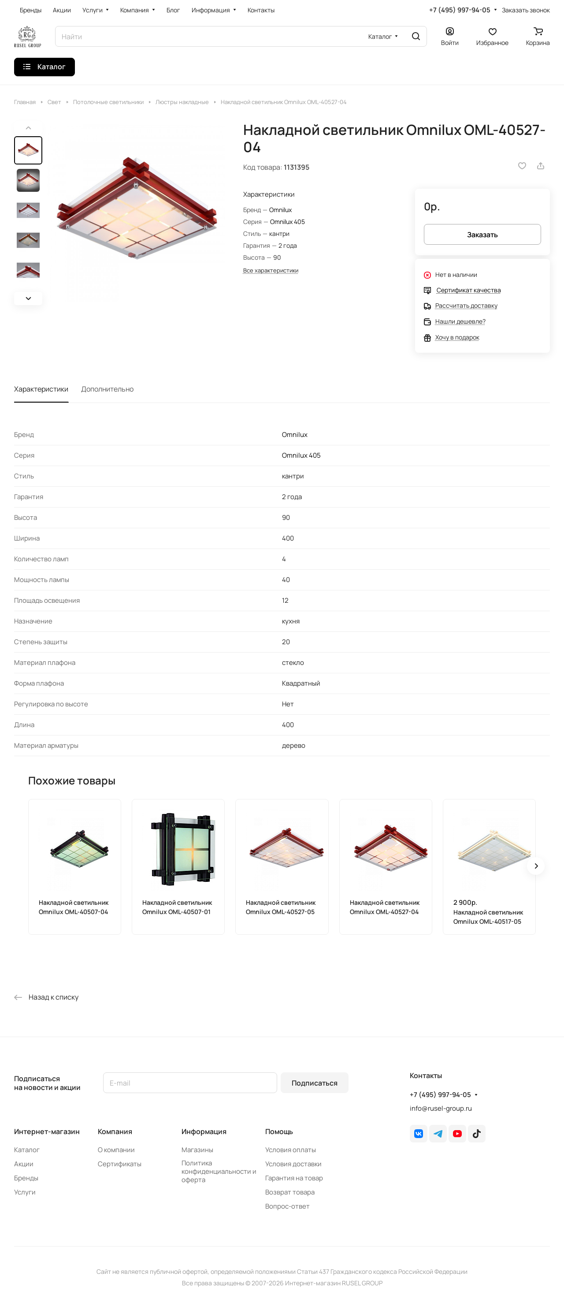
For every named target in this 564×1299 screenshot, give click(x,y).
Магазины (197, 1149)
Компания (115, 1131)
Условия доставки (293, 1163)
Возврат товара (290, 1192)
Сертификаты (119, 1163)
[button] (28, 298)
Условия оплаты (290, 1149)
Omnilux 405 (287, 221)
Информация (204, 1131)
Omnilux (280, 209)
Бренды (26, 1178)
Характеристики (41, 389)
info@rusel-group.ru (441, 1108)
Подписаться (315, 1083)
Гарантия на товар (294, 1178)
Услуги (25, 1192)
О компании (116, 1149)
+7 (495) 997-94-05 (459, 10)
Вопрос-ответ (287, 1206)
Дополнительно (107, 389)
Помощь (279, 1131)
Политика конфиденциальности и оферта (219, 1171)
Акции (23, 1163)
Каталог (27, 1149)
